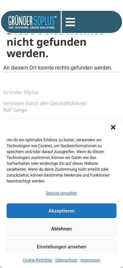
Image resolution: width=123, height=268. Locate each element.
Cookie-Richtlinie (37, 260)
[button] (113, 127)
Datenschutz (66, 260)
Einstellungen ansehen (61, 247)
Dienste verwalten (61, 193)
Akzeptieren (61, 211)
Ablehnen (61, 229)
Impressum (90, 260)
